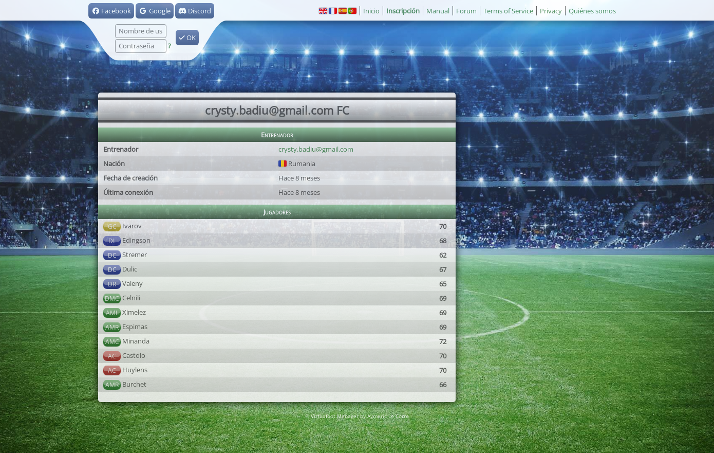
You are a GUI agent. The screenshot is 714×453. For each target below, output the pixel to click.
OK (187, 37)
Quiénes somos (592, 10)
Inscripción (403, 10)
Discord (194, 10)
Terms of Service (508, 10)
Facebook (111, 10)
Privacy (551, 10)
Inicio (371, 10)
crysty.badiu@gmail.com (315, 149)
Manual (437, 10)
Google (154, 10)
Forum (466, 10)
